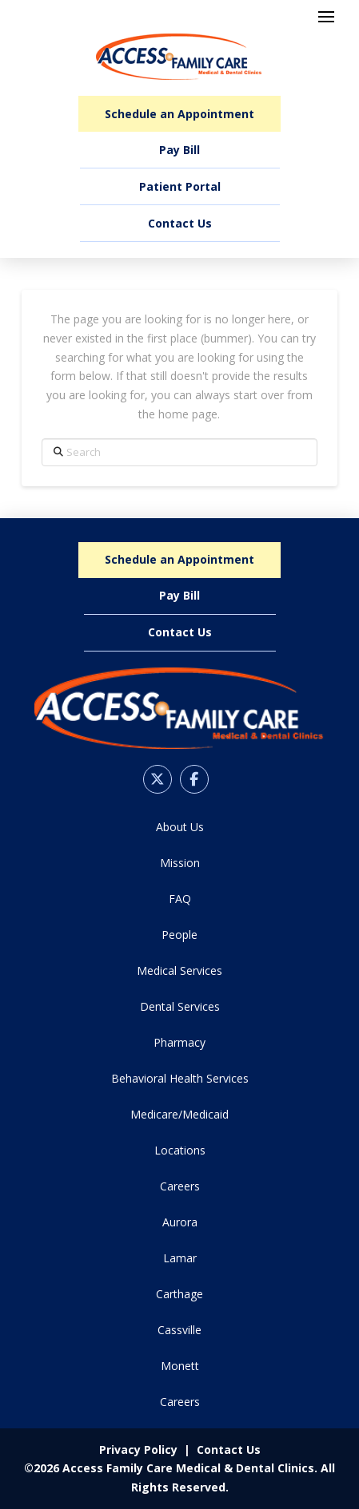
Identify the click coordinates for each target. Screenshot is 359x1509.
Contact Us (229, 1449)
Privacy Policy (138, 1449)
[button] (326, 17)
